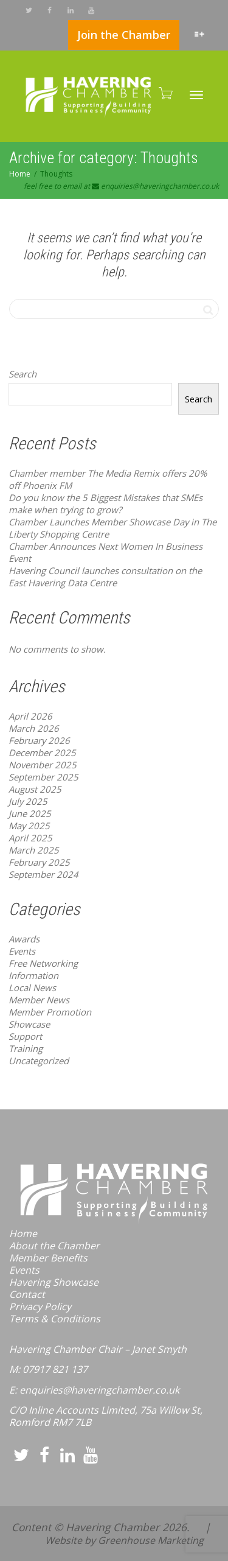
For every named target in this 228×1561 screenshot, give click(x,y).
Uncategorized (39, 1060)
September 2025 (43, 777)
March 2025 (34, 850)
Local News (32, 987)
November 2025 (43, 765)
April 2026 (30, 716)
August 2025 (35, 789)
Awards (24, 939)
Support (25, 1036)
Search (22, 374)
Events (22, 951)
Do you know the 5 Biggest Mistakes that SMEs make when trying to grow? (105, 503)
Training (26, 1048)
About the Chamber (54, 1245)
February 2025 (39, 862)
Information (33, 975)
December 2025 (42, 752)
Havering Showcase (53, 1282)
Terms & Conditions (54, 1318)
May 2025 (29, 825)
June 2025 (30, 813)
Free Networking (43, 963)
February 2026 (39, 740)
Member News (39, 1000)
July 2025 (28, 801)
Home (23, 1233)
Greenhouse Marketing (151, 1540)
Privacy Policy (40, 1306)
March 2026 (34, 728)
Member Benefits (48, 1258)
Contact (27, 1294)
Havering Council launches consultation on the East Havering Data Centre (105, 576)
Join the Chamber (123, 34)
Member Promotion (50, 1012)
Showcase (29, 1024)
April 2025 (30, 838)
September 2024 (43, 874)
